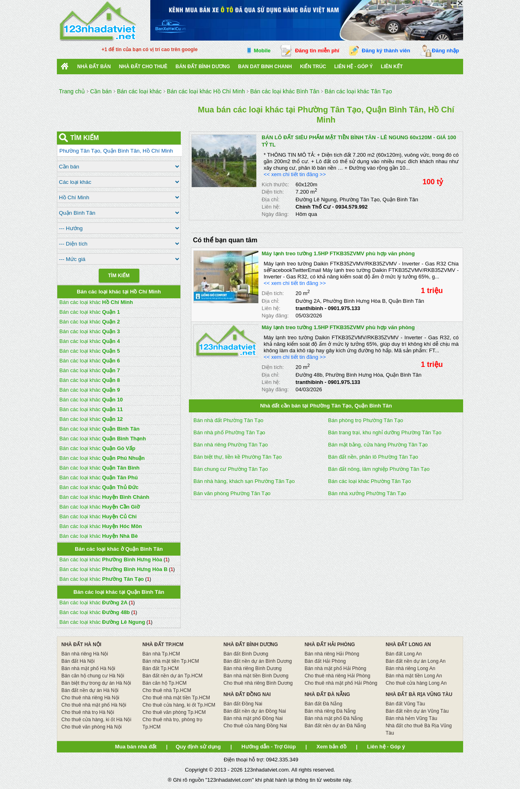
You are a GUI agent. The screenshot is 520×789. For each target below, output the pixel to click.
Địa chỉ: (271, 199)
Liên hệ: (271, 207)
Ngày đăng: (275, 214)
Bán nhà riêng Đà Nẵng (330, 711)
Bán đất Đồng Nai (242, 704)
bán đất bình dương (203, 66)
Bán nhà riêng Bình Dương (252, 668)
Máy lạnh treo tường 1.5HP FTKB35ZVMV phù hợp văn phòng (338, 253)
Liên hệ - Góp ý (353, 66)
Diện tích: (273, 192)
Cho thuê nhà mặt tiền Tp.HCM (176, 698)
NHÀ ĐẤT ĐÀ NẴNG (327, 694)
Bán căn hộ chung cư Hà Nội (92, 676)
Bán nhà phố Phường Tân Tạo (229, 432)
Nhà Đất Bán (94, 66)
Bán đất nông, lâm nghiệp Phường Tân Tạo (379, 469)
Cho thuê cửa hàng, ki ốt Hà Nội (96, 719)
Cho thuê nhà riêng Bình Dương (257, 683)
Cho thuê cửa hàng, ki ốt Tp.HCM (179, 705)
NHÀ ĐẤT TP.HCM (163, 644)
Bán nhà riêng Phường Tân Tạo (230, 445)
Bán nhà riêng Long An (410, 668)
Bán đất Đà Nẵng (323, 704)
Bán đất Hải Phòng (325, 661)
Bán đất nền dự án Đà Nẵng (335, 726)
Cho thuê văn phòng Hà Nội (91, 727)
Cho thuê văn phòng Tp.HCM (174, 712)
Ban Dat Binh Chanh (265, 66)
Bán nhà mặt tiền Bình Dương (255, 676)
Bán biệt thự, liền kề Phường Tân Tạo (237, 457)
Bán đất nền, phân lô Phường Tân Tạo (373, 457)
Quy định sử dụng (198, 747)
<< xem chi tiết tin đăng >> (295, 174)
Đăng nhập (445, 50)
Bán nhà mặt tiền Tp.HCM (171, 661)
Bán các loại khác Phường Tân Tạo (369, 481)
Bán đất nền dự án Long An (415, 661)
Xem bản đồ (331, 747)
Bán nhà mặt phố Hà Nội (88, 668)
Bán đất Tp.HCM (161, 668)
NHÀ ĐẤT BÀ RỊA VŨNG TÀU (419, 694)
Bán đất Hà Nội (78, 661)
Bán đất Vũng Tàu (405, 704)
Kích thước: (275, 184)
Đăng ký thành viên (386, 50)
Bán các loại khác (96, 302)
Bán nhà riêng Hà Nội (84, 654)
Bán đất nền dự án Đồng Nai (254, 711)
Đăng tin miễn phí (317, 50)
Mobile (262, 50)
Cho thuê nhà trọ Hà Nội (87, 712)
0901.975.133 (344, 308)
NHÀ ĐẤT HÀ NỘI (81, 644)
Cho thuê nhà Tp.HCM (167, 690)
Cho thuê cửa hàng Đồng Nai (255, 726)
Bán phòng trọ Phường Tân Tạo (365, 420)
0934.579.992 (351, 207)
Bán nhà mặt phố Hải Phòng (335, 668)
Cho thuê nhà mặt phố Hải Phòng (341, 683)
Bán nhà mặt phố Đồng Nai (253, 718)
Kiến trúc (313, 66)
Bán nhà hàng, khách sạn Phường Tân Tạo (244, 481)
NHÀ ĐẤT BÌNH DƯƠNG (250, 644)
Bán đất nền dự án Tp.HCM (173, 676)
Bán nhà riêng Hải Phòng (332, 654)
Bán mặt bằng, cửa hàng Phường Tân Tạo (378, 445)
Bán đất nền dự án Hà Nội (89, 690)
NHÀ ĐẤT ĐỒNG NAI (247, 694)
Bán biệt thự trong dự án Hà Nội (96, 683)
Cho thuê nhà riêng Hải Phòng (337, 676)
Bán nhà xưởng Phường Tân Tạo (367, 493)
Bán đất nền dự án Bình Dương (257, 661)
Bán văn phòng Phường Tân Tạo (232, 493)
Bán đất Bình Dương (245, 654)
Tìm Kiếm (119, 275)
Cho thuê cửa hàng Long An (416, 683)
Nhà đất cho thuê (143, 66)
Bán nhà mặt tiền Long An (414, 676)
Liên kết (392, 66)
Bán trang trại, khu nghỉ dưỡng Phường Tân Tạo (385, 432)
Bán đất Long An (404, 654)
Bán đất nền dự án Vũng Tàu (417, 711)
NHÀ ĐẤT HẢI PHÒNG (330, 644)
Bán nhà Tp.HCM (161, 654)
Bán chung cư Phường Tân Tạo (230, 469)
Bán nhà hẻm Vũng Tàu (411, 718)
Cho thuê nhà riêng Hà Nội (90, 698)
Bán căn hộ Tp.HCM (165, 683)
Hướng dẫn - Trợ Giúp (268, 747)
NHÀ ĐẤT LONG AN (408, 644)
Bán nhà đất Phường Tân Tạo (228, 420)
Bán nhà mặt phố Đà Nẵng (334, 718)
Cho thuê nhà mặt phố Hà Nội (93, 705)
